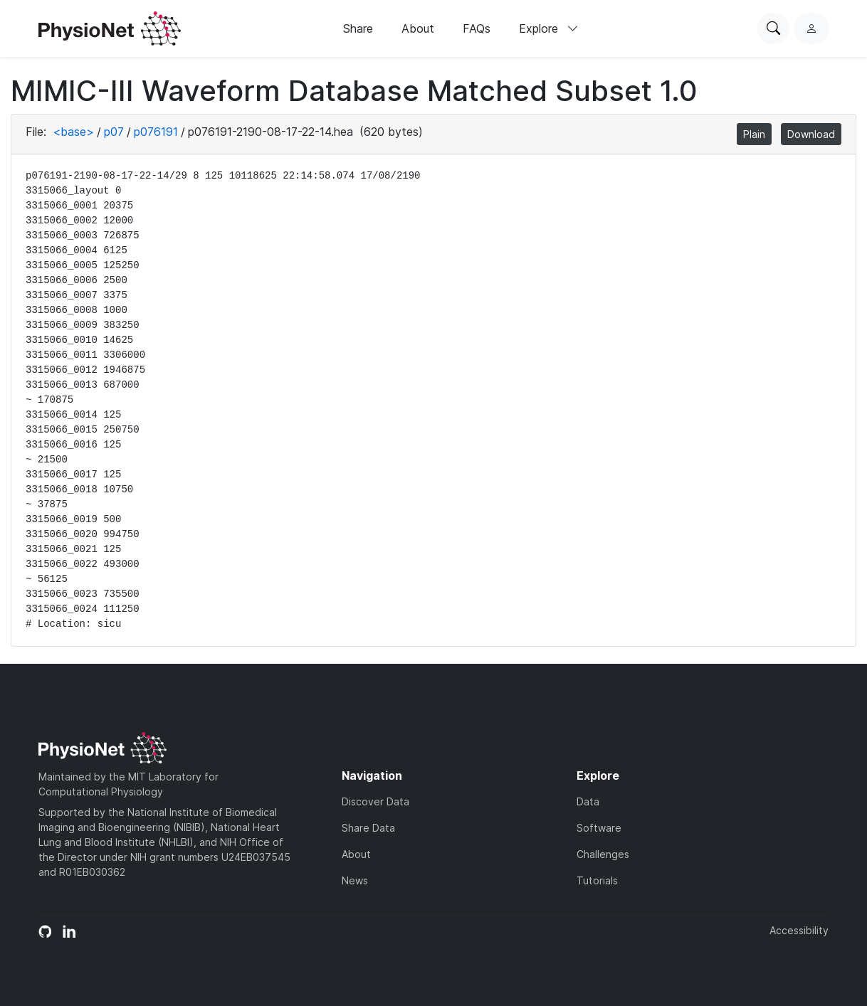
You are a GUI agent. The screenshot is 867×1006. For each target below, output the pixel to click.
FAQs (476, 28)
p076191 (156, 132)
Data (588, 801)
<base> (73, 132)
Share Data (368, 828)
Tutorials (597, 880)
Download (811, 134)
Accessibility (799, 930)
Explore (549, 28)
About (417, 28)
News (355, 880)
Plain (754, 134)
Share (358, 28)
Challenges (603, 854)
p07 (114, 132)
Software (599, 828)
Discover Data (375, 801)
